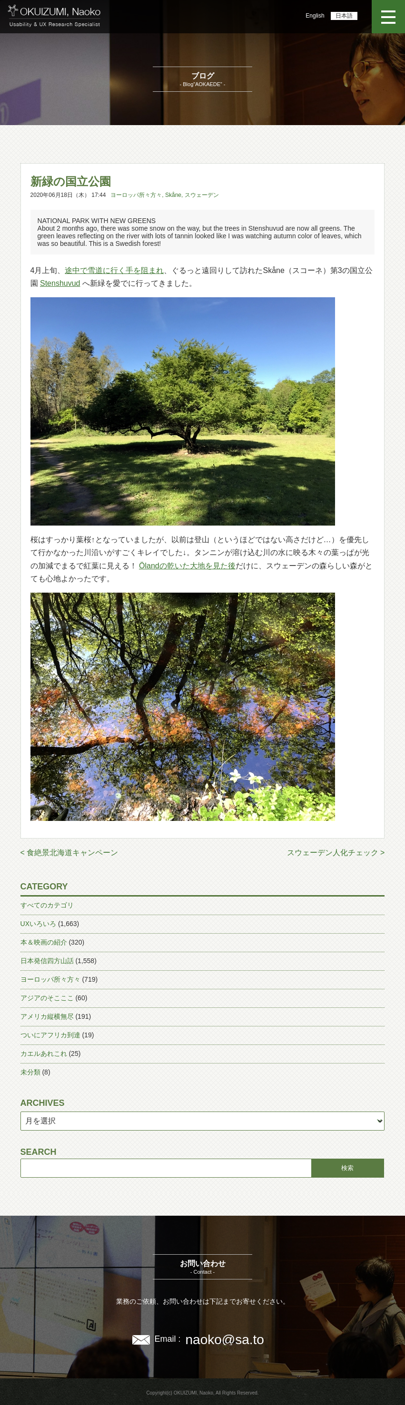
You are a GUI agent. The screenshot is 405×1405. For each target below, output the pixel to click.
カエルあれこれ (43, 1053)
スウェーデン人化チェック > (336, 853)
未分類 (30, 1072)
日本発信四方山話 (47, 961)
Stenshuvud (60, 283)
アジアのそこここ (47, 998)
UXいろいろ (38, 923)
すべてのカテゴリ (47, 905)
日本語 (344, 15)
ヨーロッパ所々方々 (136, 195)
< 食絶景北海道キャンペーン (69, 853)
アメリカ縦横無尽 (47, 1016)
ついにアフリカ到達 (50, 1035)
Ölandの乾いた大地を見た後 (187, 566)
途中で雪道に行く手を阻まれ (114, 270)
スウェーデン (202, 195)
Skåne (173, 195)
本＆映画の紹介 (43, 942)
